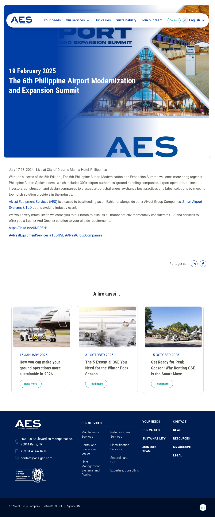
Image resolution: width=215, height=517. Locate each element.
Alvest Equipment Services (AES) (33, 202)
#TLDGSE (56, 235)
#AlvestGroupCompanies (83, 235)
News (177, 429)
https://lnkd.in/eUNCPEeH (28, 228)
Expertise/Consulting (124, 470)
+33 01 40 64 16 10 (34, 451)
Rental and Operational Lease (89, 449)
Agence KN (73, 505)
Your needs (52, 21)
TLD (29, 207)
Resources (181, 438)
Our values (103, 21)
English (197, 21)
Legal (177, 455)
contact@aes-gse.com (36, 458)
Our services (77, 21)
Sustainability (126, 21)
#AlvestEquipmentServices (29, 235)
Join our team (151, 21)
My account (182, 446)
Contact (174, 21)
